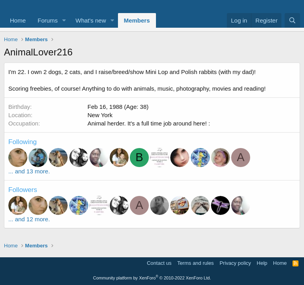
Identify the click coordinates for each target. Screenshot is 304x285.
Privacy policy (235, 263)
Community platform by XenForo (152, 278)
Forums (48, 20)
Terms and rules (195, 263)
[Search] (292, 20)
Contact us (159, 263)
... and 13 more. (29, 171)
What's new (91, 20)
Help (262, 263)
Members (137, 20)
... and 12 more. (29, 219)
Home (18, 20)
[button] (64, 20)
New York (99, 115)
